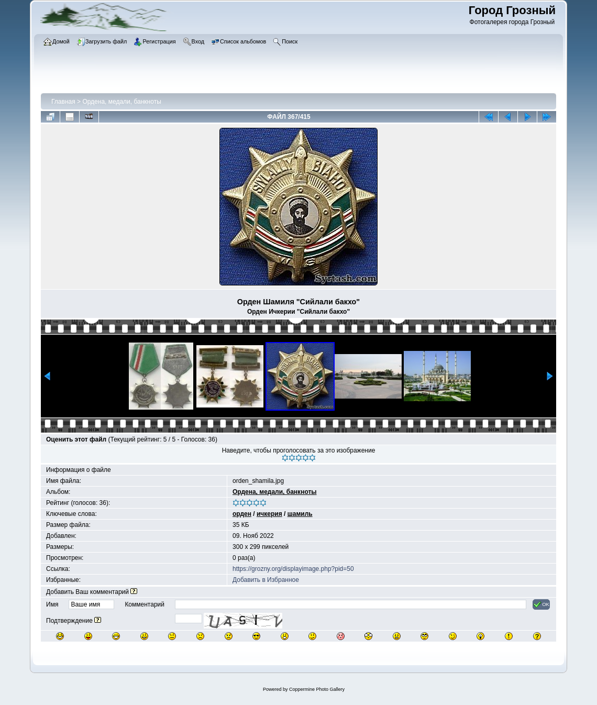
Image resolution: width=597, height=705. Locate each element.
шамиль (300, 513)
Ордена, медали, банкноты (121, 101)
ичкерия (269, 513)
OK (541, 604)
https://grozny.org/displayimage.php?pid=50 (293, 568)
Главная (63, 101)
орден (242, 513)
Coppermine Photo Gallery (317, 689)
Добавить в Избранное (266, 579)
